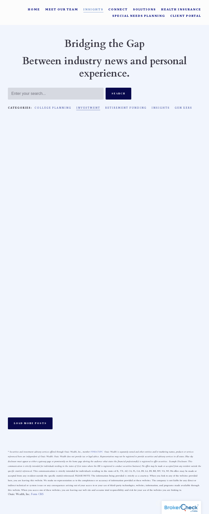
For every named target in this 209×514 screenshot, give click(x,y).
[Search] (56, 94)
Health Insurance (181, 9)
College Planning (53, 107)
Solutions (144, 9)
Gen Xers (183, 107)
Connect (118, 9)
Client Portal (185, 15)
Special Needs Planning (138, 15)
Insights (93, 9)
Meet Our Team (61, 9)
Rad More (17, 249)
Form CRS (37, 494)
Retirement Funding (126, 107)
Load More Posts (30, 423)
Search (118, 93)
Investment (88, 107)
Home (34, 9)
